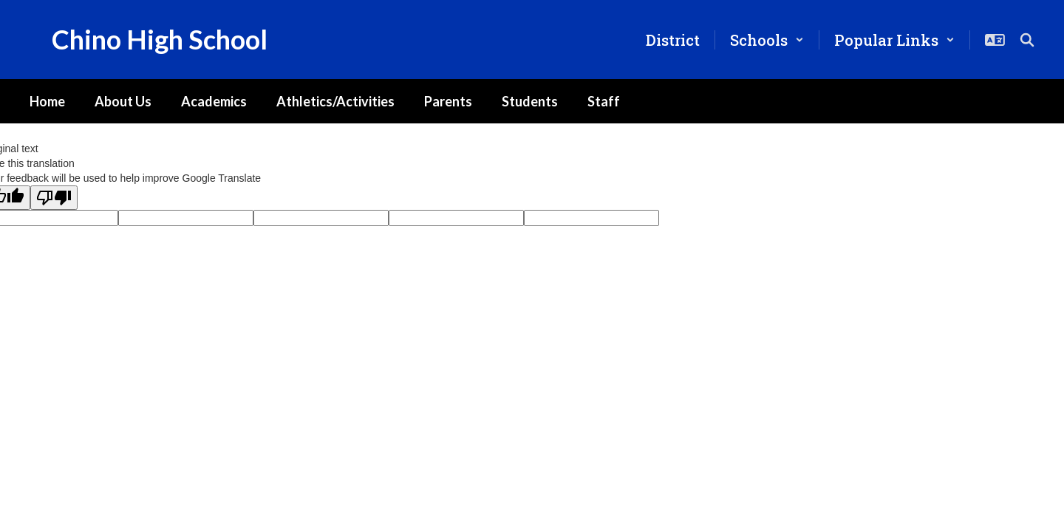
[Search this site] (1027, 40)
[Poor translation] (54, 197)
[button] (767, 40)
